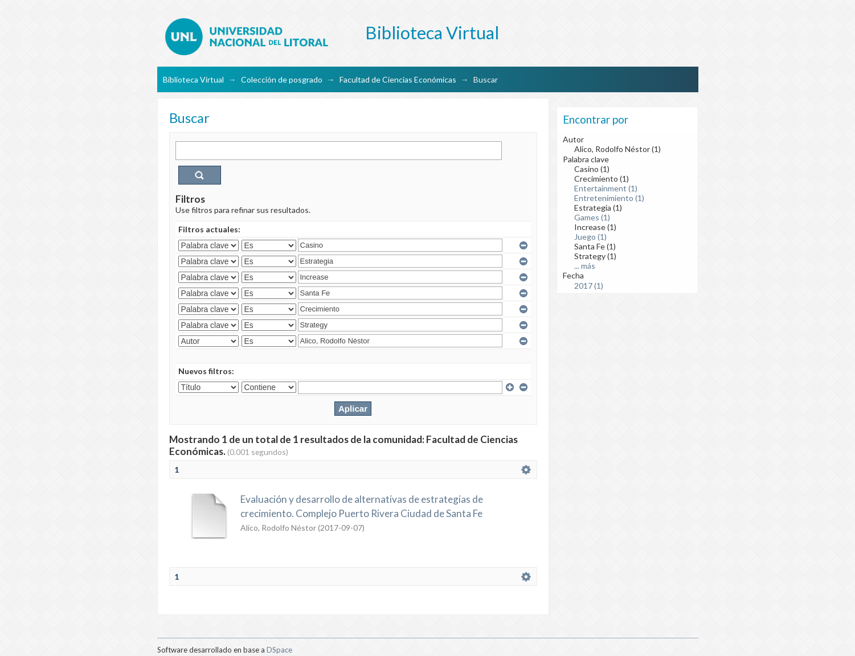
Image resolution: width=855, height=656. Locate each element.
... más (584, 265)
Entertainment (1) (605, 188)
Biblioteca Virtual (193, 79)
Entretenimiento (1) (609, 198)
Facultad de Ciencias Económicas (397, 79)
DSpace (279, 649)
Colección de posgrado (281, 79)
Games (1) (592, 217)
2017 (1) (588, 285)
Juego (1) (590, 236)
